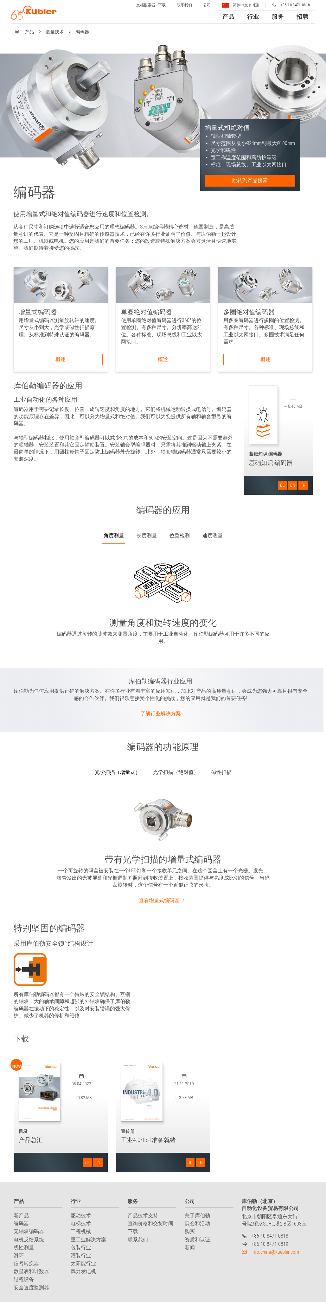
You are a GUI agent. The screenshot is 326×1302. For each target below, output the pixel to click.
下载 (133, 1231)
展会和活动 (197, 1223)
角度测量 (114, 535)
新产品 (21, 1216)
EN (292, 485)
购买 (190, 1231)
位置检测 (179, 535)
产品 (29, 31)
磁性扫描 (221, 772)
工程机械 (81, 1231)
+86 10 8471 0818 (270, 1236)
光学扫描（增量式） (117, 772)
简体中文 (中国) (240, 5)
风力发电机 (83, 1271)
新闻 (190, 1248)
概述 (60, 359)
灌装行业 (81, 1255)
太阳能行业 (83, 1263)
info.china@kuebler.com (275, 1252)
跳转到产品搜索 (250, 180)
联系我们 (184, 5)
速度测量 (212, 535)
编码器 (21, 1223)
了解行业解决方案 (160, 713)
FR (303, 485)
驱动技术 (81, 1216)
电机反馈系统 (29, 1240)
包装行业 (81, 1248)
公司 (207, 5)
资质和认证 (197, 1240)
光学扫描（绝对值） (176, 772)
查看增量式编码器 (163, 900)
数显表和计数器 (31, 1271)
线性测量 (24, 1248)
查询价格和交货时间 (150, 1223)
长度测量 (147, 535)
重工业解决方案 (88, 1240)
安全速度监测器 (31, 1288)
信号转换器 (26, 1263)
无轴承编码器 (29, 1231)
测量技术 (55, 31)
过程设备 (24, 1279)
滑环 (19, 1255)
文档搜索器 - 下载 (151, 5)
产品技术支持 (143, 1216)
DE (282, 485)
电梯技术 (81, 1223)
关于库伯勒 (197, 1216)
